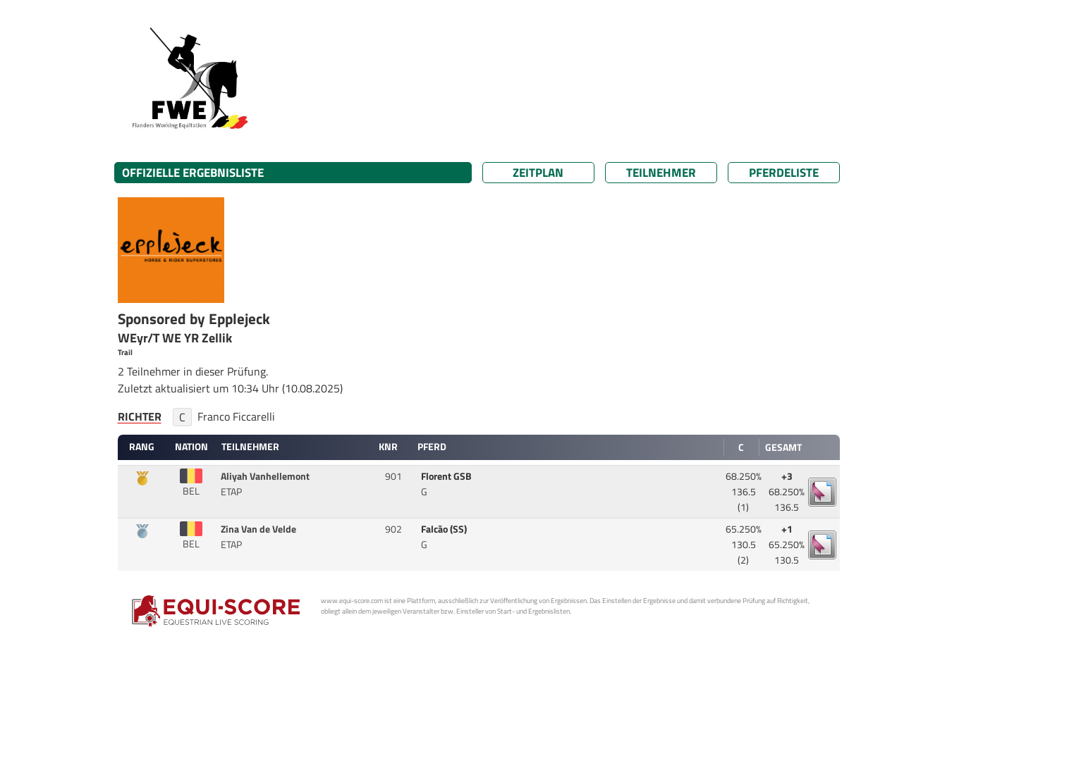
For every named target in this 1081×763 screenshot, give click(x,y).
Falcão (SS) (445, 529)
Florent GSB (447, 476)
